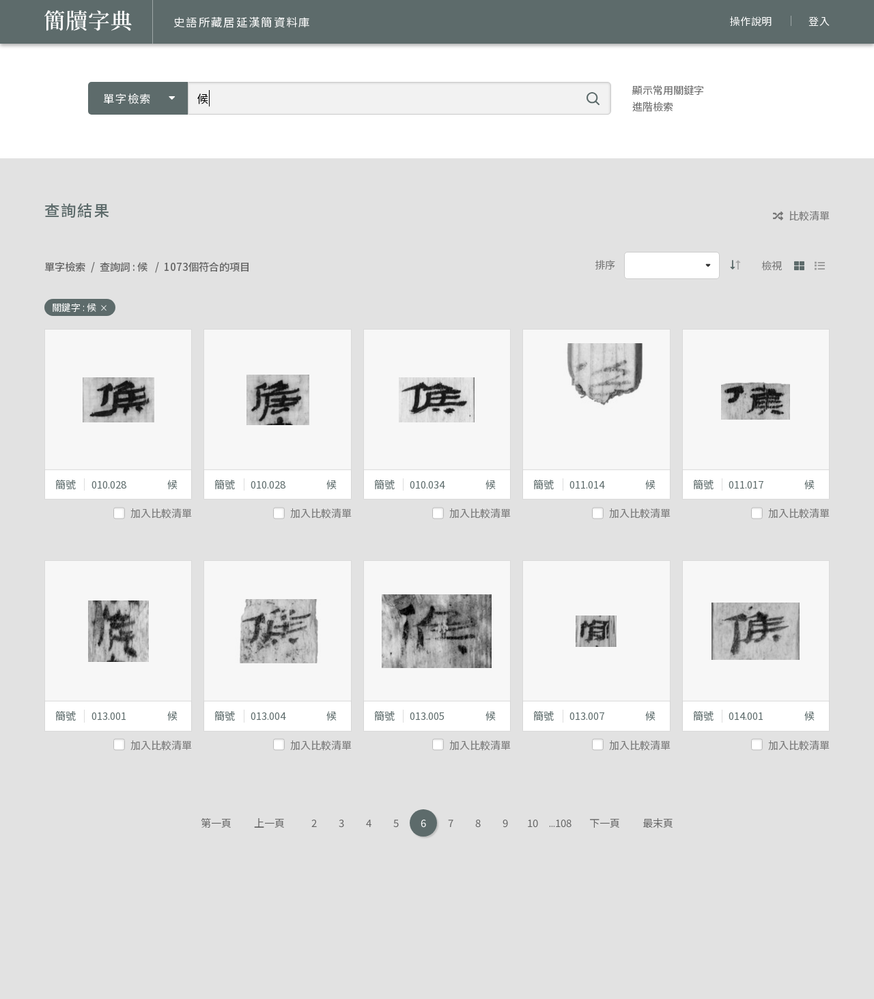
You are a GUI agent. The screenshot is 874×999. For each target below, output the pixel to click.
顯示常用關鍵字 (668, 90)
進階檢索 (652, 106)
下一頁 (604, 822)
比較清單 (801, 215)
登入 (819, 21)
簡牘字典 (88, 20)
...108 (560, 822)
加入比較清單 (154, 513)
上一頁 (269, 822)
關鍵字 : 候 (80, 307)
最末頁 (658, 822)
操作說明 (751, 21)
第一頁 (216, 822)
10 (532, 822)
